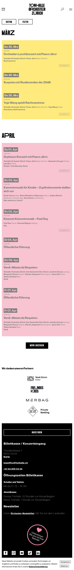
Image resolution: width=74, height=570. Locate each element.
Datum (9, 22)
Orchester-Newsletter (23, 513)
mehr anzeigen (37, 345)
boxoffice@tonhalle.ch (16, 463)
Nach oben (37, 432)
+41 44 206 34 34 (13, 469)
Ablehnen (64, 566)
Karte (7, 456)
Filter (25, 22)
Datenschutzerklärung (38, 566)
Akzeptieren (65, 562)
